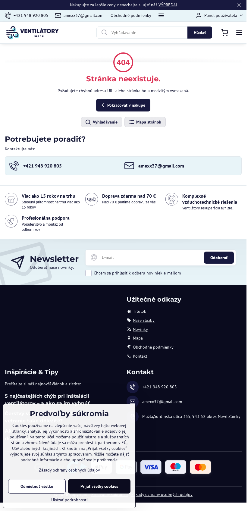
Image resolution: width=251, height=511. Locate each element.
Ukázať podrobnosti (69, 500)
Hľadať (200, 32)
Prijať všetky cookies (99, 486)
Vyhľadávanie (101, 122)
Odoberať (218, 257)
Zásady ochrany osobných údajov (162, 494)
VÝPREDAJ (167, 5)
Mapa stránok (144, 122)
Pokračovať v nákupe (122, 105)
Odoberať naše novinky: (52, 267)
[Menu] (239, 33)
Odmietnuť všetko (36, 486)
